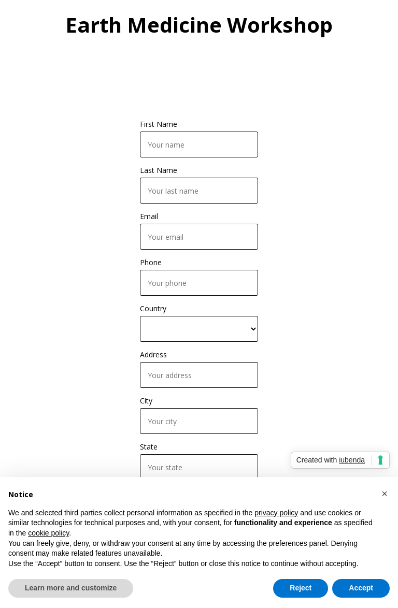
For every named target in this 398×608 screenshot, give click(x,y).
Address (153, 354)
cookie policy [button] (48, 533)
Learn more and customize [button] (71, 588)
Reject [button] (300, 588)
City (146, 401)
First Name (158, 124)
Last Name (158, 170)
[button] (384, 493)
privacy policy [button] (276, 513)
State (149, 447)
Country (153, 308)
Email (149, 216)
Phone (151, 262)
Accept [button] (361, 588)
